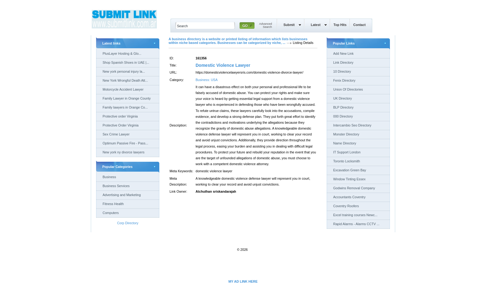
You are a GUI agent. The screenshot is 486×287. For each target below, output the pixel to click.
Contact (359, 25)
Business (109, 177)
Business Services (116, 186)
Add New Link (343, 53)
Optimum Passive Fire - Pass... (125, 143)
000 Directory (343, 116)
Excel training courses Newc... (355, 215)
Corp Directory (128, 223)
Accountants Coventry (349, 197)
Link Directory (343, 62)
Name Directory (344, 143)
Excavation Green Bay (349, 170)
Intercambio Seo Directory (352, 125)
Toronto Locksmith (346, 161)
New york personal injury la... (124, 71)
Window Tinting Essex (349, 179)
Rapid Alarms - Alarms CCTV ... (356, 224)
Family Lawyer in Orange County (127, 98)
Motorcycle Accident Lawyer (123, 89)
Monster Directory (346, 134)
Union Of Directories (348, 89)
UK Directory (342, 98)
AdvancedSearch (265, 25)
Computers (111, 213)
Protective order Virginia (120, 116)
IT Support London (346, 152)
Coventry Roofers (346, 206)
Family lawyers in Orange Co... (125, 107)
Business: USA (207, 80)
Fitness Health (113, 204)
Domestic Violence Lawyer (223, 65)
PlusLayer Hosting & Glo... (122, 53)
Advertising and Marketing (122, 195)
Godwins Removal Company (354, 188)
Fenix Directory (344, 80)
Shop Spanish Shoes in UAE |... (126, 62)
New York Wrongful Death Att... (125, 80)
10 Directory (342, 71)
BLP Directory (343, 107)
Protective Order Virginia (121, 125)
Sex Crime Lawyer (116, 134)
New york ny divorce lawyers (123, 152)
